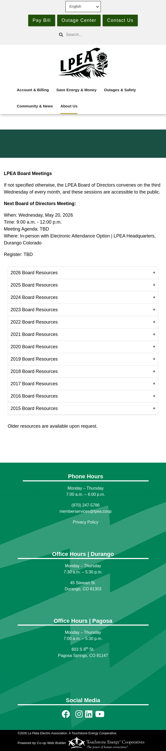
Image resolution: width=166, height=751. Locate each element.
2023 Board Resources (34, 309)
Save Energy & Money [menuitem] (76, 90)
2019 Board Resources (34, 359)
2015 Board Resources (34, 408)
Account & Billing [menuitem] (33, 90)
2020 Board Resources (34, 346)
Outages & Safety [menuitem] (120, 90)
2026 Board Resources (34, 272)
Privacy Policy (86, 522)
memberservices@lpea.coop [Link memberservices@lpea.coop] (86, 511)
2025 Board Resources (34, 285)
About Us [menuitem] (68, 106)
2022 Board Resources (34, 322)
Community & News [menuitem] (35, 106)
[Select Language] (83, 6)
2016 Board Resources (34, 396)
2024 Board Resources (34, 297)
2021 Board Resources (34, 334)
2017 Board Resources (34, 383)
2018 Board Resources (34, 371)
